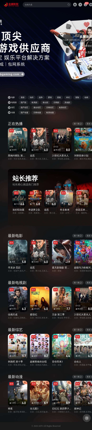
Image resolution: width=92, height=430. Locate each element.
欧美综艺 (63, 108)
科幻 (68, 97)
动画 (86, 97)
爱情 (50, 97)
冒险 (77, 97)
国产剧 (23, 102)
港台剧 (45, 102)
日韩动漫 (37, 113)
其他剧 (67, 102)
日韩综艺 (50, 108)
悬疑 (59, 97)
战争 (41, 97)
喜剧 (22, 97)
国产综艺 (24, 108)
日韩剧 (56, 102)
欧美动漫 (50, 113)
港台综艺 (37, 108)
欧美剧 (34, 102)
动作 (32, 97)
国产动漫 (24, 113)
